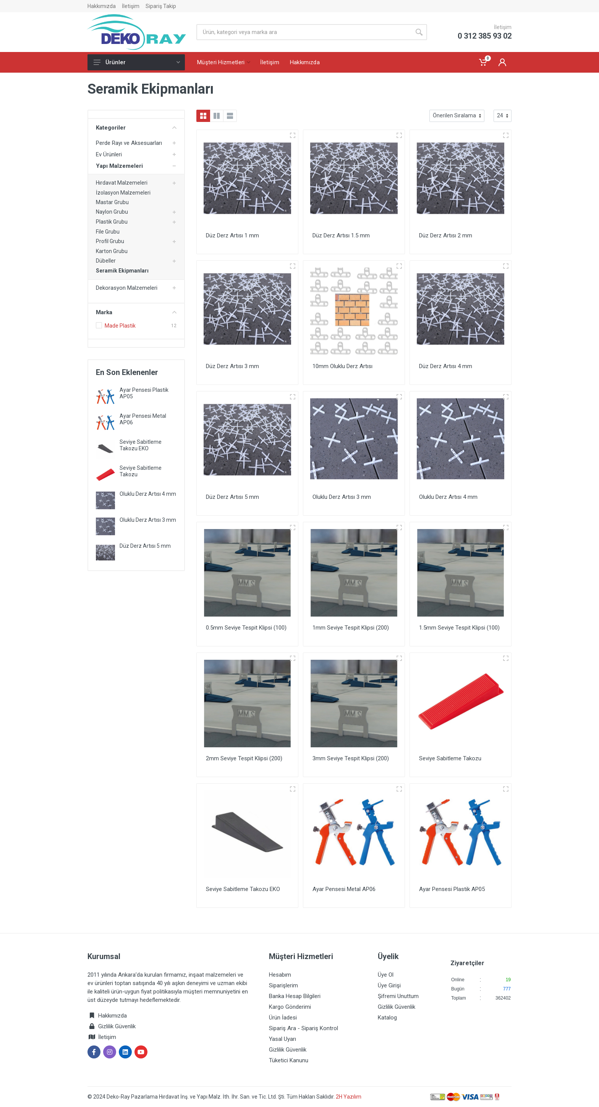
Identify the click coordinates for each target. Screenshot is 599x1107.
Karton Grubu (112, 251)
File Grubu (108, 232)
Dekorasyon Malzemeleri (126, 287)
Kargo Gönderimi (290, 1006)
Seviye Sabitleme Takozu (450, 758)
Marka (136, 312)
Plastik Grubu (112, 222)
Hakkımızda (101, 6)
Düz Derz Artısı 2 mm (445, 235)
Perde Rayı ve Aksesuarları (129, 143)
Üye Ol (385, 974)
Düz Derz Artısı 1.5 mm (341, 235)
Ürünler (137, 62)
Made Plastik (120, 326)
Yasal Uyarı (282, 1039)
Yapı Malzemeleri (119, 165)
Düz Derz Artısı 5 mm (145, 546)
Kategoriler (136, 127)
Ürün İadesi (283, 1017)
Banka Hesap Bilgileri (295, 996)
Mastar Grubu (112, 202)
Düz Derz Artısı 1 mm (232, 235)
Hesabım (280, 974)
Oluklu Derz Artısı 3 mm (148, 520)
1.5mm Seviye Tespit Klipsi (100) (459, 627)
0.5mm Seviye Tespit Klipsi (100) (246, 627)
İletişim (130, 6)
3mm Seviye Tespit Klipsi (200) (350, 758)
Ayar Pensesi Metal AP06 (344, 889)
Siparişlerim (283, 985)
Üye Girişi (389, 985)
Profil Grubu (110, 241)
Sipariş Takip (161, 6)
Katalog (387, 1017)
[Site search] (303, 32)
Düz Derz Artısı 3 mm (232, 366)
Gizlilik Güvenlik (117, 1026)
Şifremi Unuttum (398, 996)
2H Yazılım (348, 1097)
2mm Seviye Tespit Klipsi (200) (244, 758)
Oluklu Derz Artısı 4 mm (148, 494)
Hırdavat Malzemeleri (121, 183)
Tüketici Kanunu (288, 1060)
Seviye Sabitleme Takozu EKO (141, 445)
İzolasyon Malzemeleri (123, 193)
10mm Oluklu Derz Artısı (342, 366)
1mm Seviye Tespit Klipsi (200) (350, 627)
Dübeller (106, 261)
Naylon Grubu (112, 212)
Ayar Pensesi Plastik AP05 (452, 889)
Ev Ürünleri (109, 154)
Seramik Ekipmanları (122, 271)
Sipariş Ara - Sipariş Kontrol (303, 1028)
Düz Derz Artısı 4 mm (445, 366)
